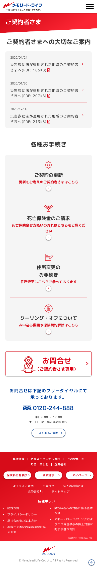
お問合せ (48, 486)
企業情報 (60, 464)
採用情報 (33, 492)
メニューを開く (90, 6)
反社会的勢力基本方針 (22, 521)
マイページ (79, 475)
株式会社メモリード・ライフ (22, 6)
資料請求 (48, 475)
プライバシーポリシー (22, 514)
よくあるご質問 (48, 433)
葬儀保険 (19, 459)
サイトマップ (60, 492)
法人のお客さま (73, 486)
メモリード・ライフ (48, 550)
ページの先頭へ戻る (91, 562)
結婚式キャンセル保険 (45, 459)
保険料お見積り (17, 475)
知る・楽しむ (39, 464)
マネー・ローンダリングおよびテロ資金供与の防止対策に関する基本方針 (73, 524)
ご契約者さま (75, 459)
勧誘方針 (13, 508)
